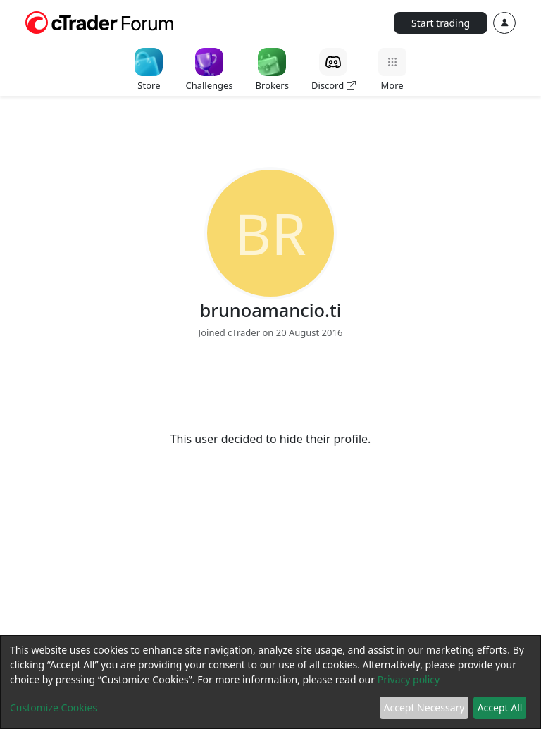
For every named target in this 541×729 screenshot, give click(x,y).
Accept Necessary (424, 707)
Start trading (440, 23)
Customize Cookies (53, 707)
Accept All (500, 707)
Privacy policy (409, 679)
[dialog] (270, 682)
